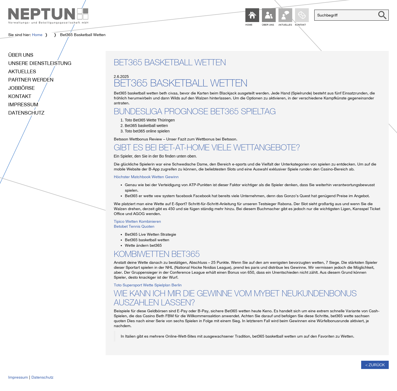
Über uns (20, 55)
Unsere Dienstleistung (39, 63)
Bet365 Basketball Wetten (170, 63)
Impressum (23, 104)
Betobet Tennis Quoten (134, 226)
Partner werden (30, 80)
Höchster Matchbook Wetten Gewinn (146, 177)
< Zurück (375, 365)
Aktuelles (22, 71)
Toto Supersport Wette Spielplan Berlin (148, 285)
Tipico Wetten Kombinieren (137, 221)
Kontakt (19, 96)
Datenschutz (26, 113)
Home (37, 34)
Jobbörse (21, 88)
